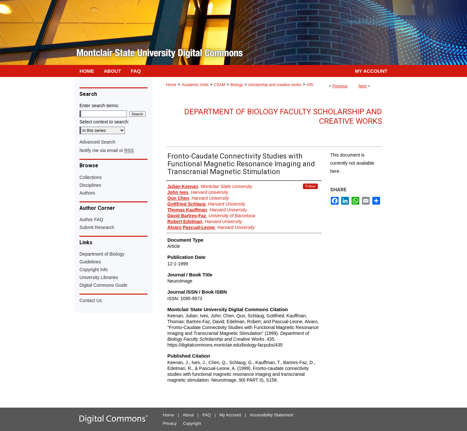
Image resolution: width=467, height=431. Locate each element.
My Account (230, 414)
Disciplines (90, 185)
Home (171, 84)
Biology (236, 84)
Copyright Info (93, 269)
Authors (87, 193)
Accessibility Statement (271, 414)
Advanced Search (97, 142)
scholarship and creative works (274, 84)
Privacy (170, 423)
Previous (340, 86)
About (188, 414)
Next (363, 86)
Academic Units (195, 84)
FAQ (206, 414)
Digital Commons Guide (103, 285)
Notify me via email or (106, 150)
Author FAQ (91, 219)
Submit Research (96, 227)
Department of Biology (102, 254)
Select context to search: (104, 121)
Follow (310, 186)
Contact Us (90, 300)
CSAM (219, 84)
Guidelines (90, 261)
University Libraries (98, 277)
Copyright (192, 423)
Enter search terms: (99, 105)
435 (309, 84)
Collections (90, 177)
